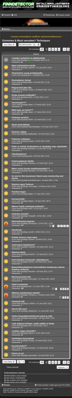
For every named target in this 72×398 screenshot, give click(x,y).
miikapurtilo (32, 311)
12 (64, 226)
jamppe (31, 141)
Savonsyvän (32, 318)
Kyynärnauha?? (19, 346)
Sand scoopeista (20, 284)
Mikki (30, 82)
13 (67, 226)
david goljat (32, 279)
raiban (30, 105)
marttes (31, 90)
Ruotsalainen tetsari (21, 80)
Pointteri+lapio (19, 192)
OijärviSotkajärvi (34, 127)
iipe (29, 60)
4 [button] (55, 49)
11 (61, 226)
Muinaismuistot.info (21, 277)
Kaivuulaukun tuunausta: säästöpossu (30, 260)
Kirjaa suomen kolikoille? (24, 95)
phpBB (26, 389)
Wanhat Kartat (18, 252)
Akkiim (30, 120)
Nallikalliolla (32, 134)
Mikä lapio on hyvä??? (22, 110)
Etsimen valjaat (19, 132)
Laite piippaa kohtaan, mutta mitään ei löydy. (33, 323)
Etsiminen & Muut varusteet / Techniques (26, 40)
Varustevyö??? (19, 103)
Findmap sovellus (20, 117)
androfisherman (34, 180)
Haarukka (31, 149)
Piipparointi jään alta (21, 88)
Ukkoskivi (31, 271)
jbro (29, 75)
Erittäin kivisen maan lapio (24, 237)
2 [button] (49, 49)
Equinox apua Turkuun (22, 184)
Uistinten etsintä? (20, 214)
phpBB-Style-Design (30, 392)
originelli (31, 68)
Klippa (30, 194)
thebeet (31, 333)
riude (30, 208)
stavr (30, 286)
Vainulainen (32, 223)
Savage (31, 341)
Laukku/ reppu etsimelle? (24, 331)
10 (58, 226)
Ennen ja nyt (18, 353)
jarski (30, 156)
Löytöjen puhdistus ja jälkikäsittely (28, 58)
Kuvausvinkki (18, 199)
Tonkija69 (31, 216)
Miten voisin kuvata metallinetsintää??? (31, 169)
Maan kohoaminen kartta (23, 65)
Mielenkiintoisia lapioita (23, 221)
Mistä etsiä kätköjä (20, 125)
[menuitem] (14, 15)
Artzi (29, 326)
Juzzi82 (31, 232)
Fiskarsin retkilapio (21, 139)
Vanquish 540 (18, 301)
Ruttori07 (31, 254)
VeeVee (31, 239)
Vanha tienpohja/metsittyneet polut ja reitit (32, 316)
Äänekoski (17, 230)
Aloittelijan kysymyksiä (23, 338)
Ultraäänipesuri (19, 154)
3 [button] (52, 49)
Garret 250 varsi (19, 309)
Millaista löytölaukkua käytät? (26, 293)
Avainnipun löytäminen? (23, 245)
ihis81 (30, 97)
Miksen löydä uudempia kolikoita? (28, 206)
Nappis (30, 201)
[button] (42, 49)
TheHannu (32, 295)
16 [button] (65, 49)
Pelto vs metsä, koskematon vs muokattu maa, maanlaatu (39, 146)
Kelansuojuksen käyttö (23, 161)
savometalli (32, 355)
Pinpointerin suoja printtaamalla (27, 73)
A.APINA (31, 304)
